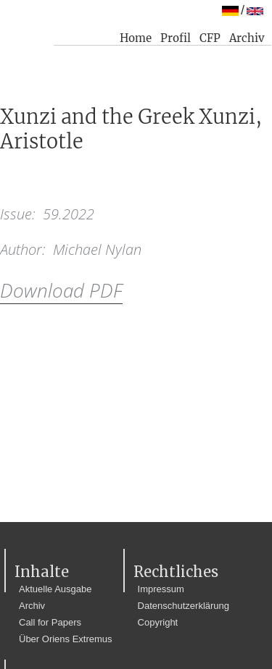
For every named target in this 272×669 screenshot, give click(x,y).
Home (136, 38)
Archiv (247, 38)
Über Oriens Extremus (65, 639)
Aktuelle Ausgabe (55, 589)
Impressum (161, 589)
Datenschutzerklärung (183, 605)
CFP (210, 38)
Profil (175, 38)
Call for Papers (50, 622)
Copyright (158, 622)
